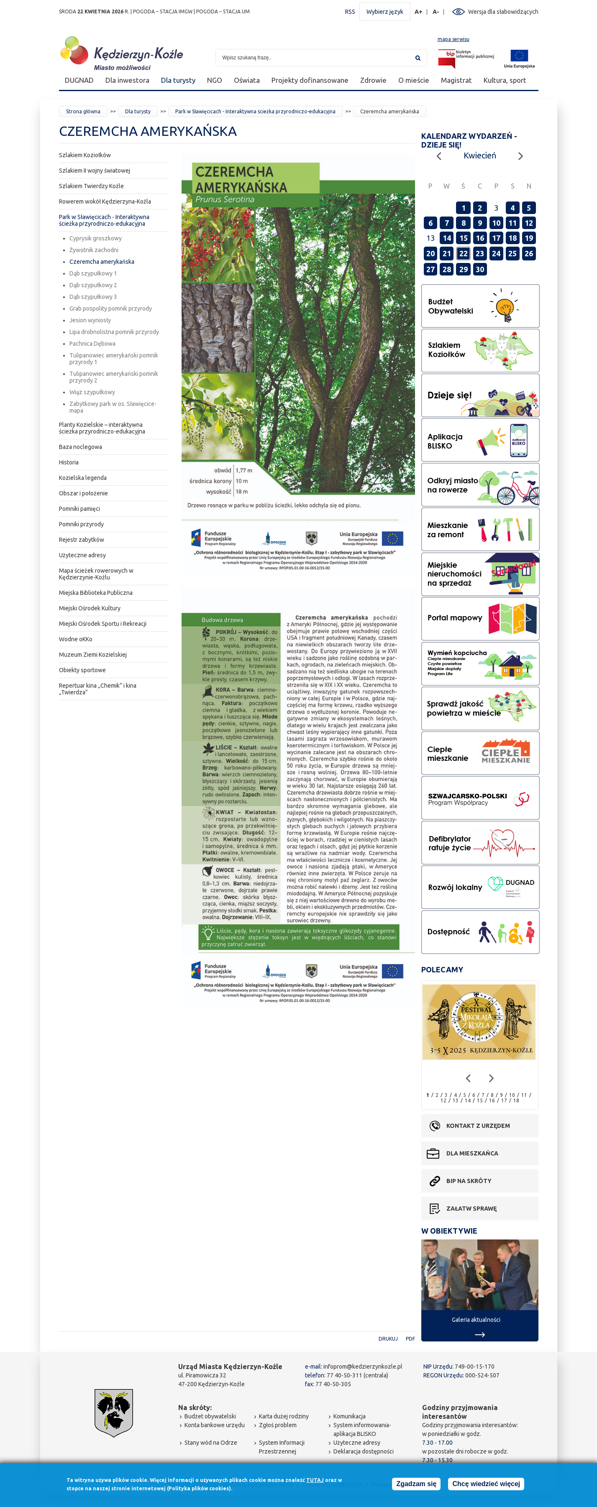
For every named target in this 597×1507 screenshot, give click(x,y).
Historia (69, 462)
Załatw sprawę (471, 1208)
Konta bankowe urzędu (214, 1425)
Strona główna (83, 111)
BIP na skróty (469, 1181)
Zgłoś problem (278, 1425)
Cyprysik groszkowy (95, 238)
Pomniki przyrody (81, 524)
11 (512, 223)
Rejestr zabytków (81, 539)
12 (529, 223)
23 (480, 253)
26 (529, 253)
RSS (350, 11)
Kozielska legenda (83, 477)
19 (529, 238)
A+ (419, 12)
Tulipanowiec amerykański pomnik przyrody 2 (113, 377)
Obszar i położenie (83, 493)
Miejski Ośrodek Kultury (89, 608)
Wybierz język (384, 11)
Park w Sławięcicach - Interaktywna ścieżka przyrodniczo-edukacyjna (255, 111)
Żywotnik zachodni (93, 250)
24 (496, 253)
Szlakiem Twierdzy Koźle (91, 186)
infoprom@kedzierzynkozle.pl (362, 1366)
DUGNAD (79, 80)
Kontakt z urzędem (478, 1125)
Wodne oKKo (75, 639)
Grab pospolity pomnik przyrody (110, 308)
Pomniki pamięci (79, 508)
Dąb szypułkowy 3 (93, 296)
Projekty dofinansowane (310, 80)
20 (430, 253)
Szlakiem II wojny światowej (94, 170)
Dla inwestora (127, 80)
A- (436, 12)
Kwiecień (480, 155)
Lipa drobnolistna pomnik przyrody (114, 332)
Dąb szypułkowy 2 (93, 285)
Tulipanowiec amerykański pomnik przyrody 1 (113, 358)
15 (463, 238)
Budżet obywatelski (210, 1416)
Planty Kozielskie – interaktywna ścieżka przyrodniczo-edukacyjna (102, 428)
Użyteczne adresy (82, 555)
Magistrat (456, 80)
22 (463, 253)
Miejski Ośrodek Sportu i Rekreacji (102, 623)
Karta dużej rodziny (284, 1416)
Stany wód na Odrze (210, 1442)
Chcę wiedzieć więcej (486, 1484)
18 (512, 238)
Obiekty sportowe (82, 670)
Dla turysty (178, 80)
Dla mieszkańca (472, 1153)
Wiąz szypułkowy (92, 392)
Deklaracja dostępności (363, 1451)
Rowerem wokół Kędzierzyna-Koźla (105, 201)
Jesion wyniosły (90, 320)
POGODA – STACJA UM (223, 11)
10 (496, 223)
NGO (214, 80)
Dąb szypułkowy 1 (93, 273)
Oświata (247, 80)
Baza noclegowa (80, 447)
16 (480, 238)
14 (447, 238)
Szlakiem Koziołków (85, 155)
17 (496, 238)
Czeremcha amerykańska (101, 261)
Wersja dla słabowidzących (503, 11)
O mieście (413, 80)
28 (447, 269)
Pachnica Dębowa (92, 343)
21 (447, 253)
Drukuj (388, 1338)
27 (430, 269)
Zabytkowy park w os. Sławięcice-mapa (112, 407)
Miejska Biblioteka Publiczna (96, 592)
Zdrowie (373, 80)
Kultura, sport (505, 80)
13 (456, 1100)
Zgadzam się (416, 1484)
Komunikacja (349, 1416)
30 (480, 269)
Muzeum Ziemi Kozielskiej (93, 654)
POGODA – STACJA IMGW (162, 11)
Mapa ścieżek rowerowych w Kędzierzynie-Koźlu (96, 574)
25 (512, 253)
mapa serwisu (453, 39)
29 (463, 269)
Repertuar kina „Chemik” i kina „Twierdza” (97, 689)
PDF (410, 1338)
